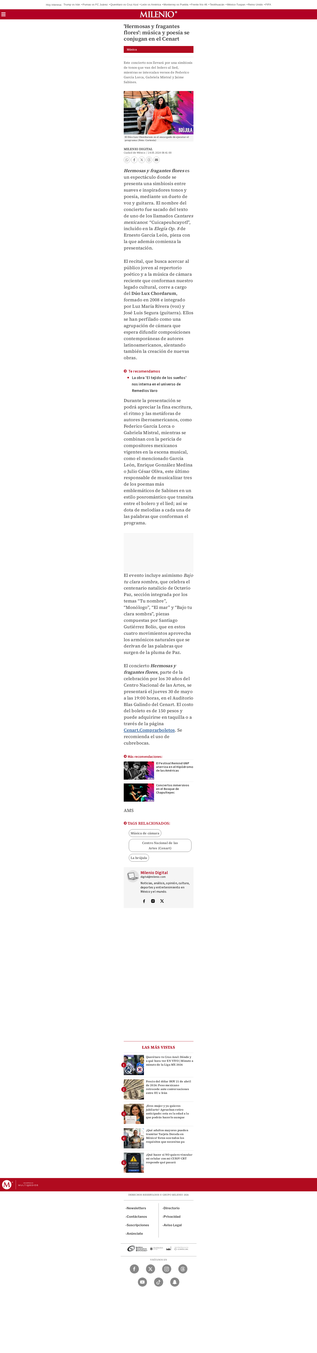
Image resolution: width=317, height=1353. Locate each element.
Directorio (172, 1208)
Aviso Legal (173, 1225)
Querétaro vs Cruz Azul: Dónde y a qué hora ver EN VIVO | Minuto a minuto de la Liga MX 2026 (169, 1061)
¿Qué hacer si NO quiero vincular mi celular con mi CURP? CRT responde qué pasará (169, 1158)
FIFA (268, 4)
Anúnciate (135, 1234)
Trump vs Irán (71, 4)
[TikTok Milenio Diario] (158, 1282)
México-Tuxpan (236, 4)
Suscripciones (138, 1225)
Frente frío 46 (199, 4)
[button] (3, 15)
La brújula (139, 858)
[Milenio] (158, 14)
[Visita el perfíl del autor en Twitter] (162, 901)
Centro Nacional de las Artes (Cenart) (160, 845)
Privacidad (172, 1217)
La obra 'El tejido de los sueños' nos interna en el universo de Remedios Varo (159, 384)
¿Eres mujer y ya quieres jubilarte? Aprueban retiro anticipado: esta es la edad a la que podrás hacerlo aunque (167, 1111)
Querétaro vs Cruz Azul (124, 4)
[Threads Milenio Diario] (182, 1268)
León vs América (151, 4)
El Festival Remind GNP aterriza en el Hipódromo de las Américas (174, 767)
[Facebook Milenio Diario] (134, 1268)
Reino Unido (255, 4)
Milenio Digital (138, 149)
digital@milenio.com (153, 877)
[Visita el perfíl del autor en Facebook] (144, 901)
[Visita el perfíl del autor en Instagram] (153, 901)
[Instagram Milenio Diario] (166, 1268)
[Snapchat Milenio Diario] (174, 1282)
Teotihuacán (217, 4)
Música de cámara (145, 833)
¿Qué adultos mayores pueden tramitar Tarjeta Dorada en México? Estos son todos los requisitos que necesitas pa (167, 1136)
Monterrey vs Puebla (176, 4)
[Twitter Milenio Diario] (150, 1268)
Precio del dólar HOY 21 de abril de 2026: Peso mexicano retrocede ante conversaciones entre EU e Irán (168, 1087)
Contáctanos (137, 1217)
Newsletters (136, 1208)
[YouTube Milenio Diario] (142, 1282)
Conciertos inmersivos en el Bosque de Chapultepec (172, 789)
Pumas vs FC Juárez (95, 4)
